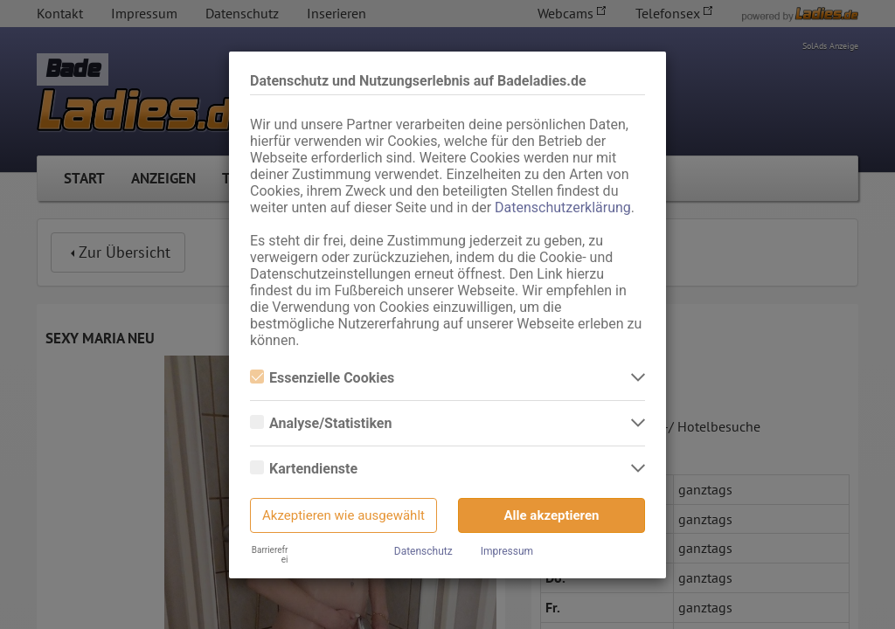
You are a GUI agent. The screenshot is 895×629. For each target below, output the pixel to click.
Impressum (507, 551)
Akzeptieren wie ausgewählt (343, 515)
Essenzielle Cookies (322, 378)
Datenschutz (423, 551)
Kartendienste (303, 468)
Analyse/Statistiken (321, 423)
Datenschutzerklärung (563, 207)
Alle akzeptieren (552, 515)
